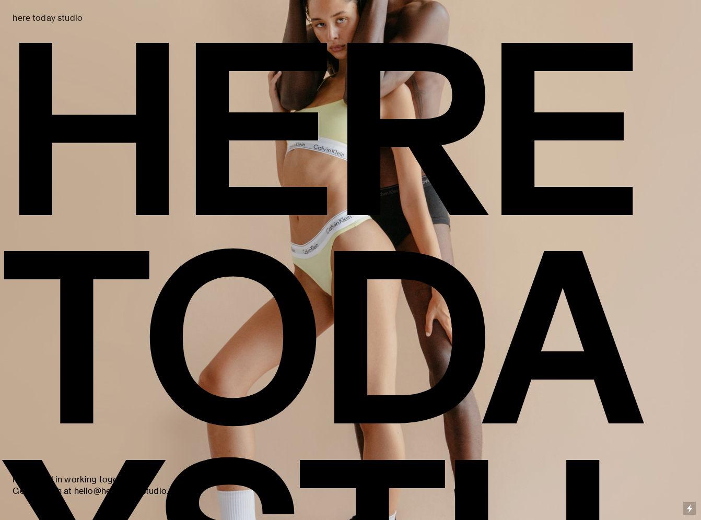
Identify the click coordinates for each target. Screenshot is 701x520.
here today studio (48, 18)
